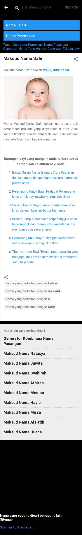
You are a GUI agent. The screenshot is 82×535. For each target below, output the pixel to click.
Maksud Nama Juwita (23, 363)
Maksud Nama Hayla (22, 402)
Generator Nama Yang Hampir (24, 49)
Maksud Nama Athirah (23, 383)
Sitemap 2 (24, 527)
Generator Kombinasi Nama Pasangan (40, 45)
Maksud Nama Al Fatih (23, 422)
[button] (76, 59)
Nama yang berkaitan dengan (31, 283)
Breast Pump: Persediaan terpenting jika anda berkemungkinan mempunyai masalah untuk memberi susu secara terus (44, 224)
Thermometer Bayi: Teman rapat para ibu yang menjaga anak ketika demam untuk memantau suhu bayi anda (45, 257)
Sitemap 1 (7, 527)
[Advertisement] (41, 479)
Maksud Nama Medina (23, 392)
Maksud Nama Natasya (24, 353)
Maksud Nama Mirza (22, 412)
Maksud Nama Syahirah (24, 373)
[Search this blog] (43, 7)
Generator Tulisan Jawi (63, 49)
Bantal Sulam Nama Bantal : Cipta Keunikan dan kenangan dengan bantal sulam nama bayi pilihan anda (45, 178)
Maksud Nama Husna (22, 432)
